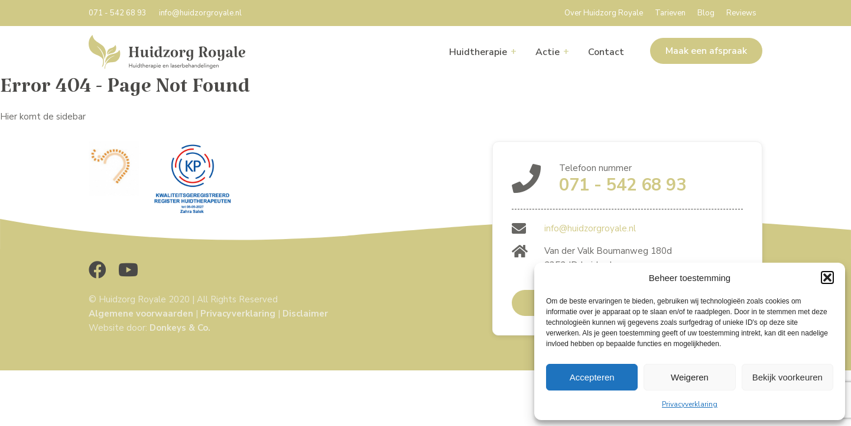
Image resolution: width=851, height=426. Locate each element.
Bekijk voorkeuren (787, 377)
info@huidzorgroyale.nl (200, 13)
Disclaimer (305, 314)
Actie (547, 52)
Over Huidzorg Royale (603, 13)
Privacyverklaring (689, 404)
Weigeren (690, 377)
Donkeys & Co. (180, 328)
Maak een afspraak (706, 50)
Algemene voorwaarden (141, 314)
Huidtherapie (478, 52)
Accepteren (592, 377)
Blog (705, 13)
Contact (606, 52)
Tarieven (670, 13)
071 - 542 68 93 (118, 13)
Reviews (741, 13)
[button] (827, 277)
